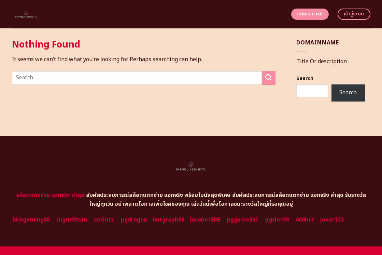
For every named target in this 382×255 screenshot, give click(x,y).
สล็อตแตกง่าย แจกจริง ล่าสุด (50, 195)
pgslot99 (277, 220)
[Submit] (268, 77)
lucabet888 (205, 220)
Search (304, 78)
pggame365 (242, 220)
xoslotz (104, 220)
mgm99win (72, 220)
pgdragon (134, 220)
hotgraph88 (168, 220)
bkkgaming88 (31, 220)
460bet (305, 220)
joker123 (332, 220)
